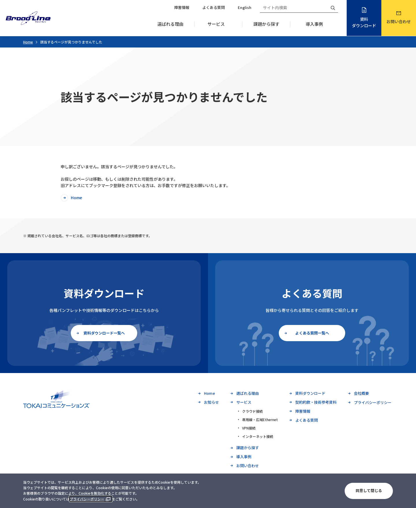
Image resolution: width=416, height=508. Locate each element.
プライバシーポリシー (87, 498)
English (244, 7)
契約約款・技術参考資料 (316, 402)
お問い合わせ (399, 21)
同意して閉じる (369, 490)
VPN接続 (249, 427)
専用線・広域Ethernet (260, 419)
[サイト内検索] (294, 7)
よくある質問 (213, 7)
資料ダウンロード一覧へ (104, 333)
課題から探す (266, 24)
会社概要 (361, 393)
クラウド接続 (252, 411)
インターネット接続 (257, 436)
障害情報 (181, 7)
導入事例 (314, 24)
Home (28, 41)
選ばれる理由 (170, 24)
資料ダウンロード (364, 22)
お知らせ (211, 402)
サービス (216, 24)
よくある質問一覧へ (312, 333)
